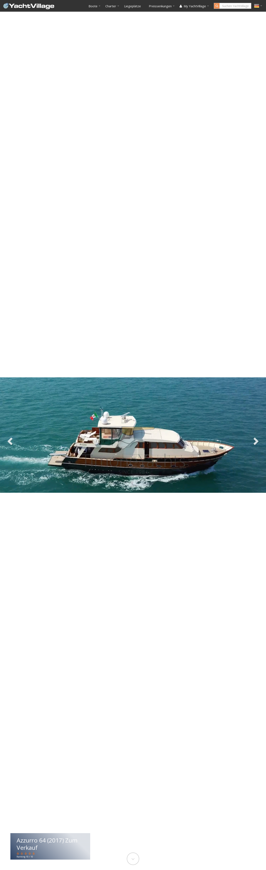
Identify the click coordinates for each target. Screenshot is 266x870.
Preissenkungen (160, 6)
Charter (110, 6)
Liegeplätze (132, 6)
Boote (93, 6)
